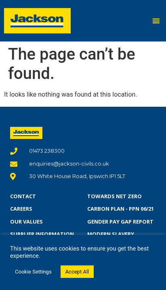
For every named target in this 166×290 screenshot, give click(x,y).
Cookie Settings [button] (33, 272)
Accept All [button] (77, 272)
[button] (156, 21)
